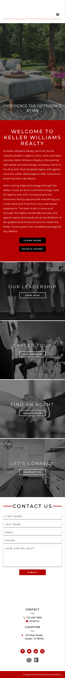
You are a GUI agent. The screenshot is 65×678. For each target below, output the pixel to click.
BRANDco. (56, 674)
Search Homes (32, 249)
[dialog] (57, 14)
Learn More (32, 240)
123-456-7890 (33, 618)
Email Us (32, 621)
